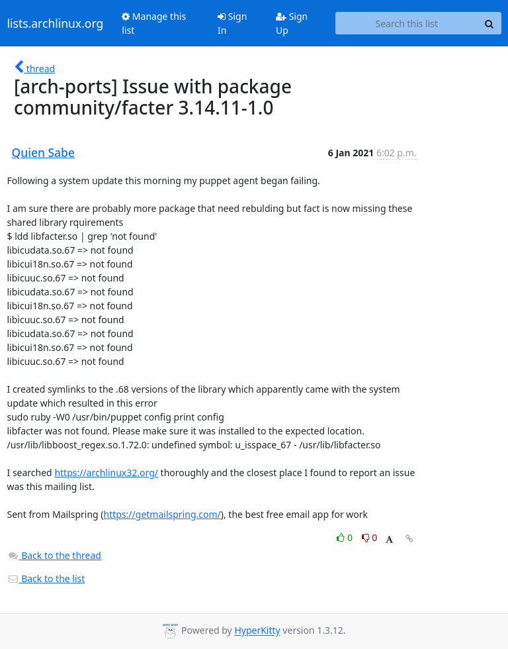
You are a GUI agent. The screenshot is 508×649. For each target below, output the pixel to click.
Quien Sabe (43, 152)
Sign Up (292, 23)
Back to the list (46, 578)
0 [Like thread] (346, 537)
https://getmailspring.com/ (162, 514)
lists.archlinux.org (55, 23)
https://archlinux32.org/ (106, 472)
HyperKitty (257, 630)
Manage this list (154, 23)
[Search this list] (406, 23)
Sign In (232, 23)
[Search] (489, 23)
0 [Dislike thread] (370, 537)
